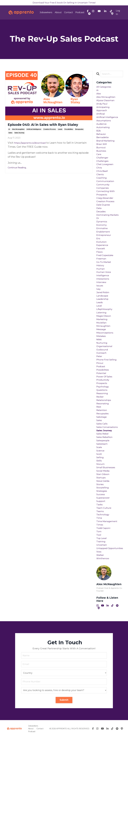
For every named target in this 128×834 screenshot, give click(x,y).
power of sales (105, 433)
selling (100, 529)
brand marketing (106, 152)
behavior (101, 144)
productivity (104, 437)
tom (99, 617)
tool (99, 621)
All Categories (104, 88)
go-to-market (104, 296)
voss (99, 645)
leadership (103, 340)
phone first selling (108, 413)
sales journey (19, 140)
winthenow (103, 653)
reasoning (103, 453)
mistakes (102, 384)
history (100, 300)
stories (100, 561)
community (103, 204)
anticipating (104, 112)
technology (103, 597)
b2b (98, 140)
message (101, 376)
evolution (102, 272)
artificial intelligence (34, 137)
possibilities (68, 137)
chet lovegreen (106, 180)
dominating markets (109, 240)
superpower (104, 577)
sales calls (102, 489)
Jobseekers (46, 13)
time (99, 601)
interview (102, 320)
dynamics (102, 248)
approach (102, 116)
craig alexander (106, 220)
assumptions (104, 128)
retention (102, 473)
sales (10, 140)
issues (100, 324)
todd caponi (104, 613)
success (101, 573)
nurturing (102, 393)
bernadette (103, 148)
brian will (102, 156)
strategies (102, 569)
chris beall (102, 188)
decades (101, 236)
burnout (101, 160)
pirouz (100, 417)
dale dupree (104, 228)
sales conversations (108, 493)
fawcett (101, 280)
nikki (99, 388)
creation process (49, 137)
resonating (103, 465)
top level (102, 625)
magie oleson (104, 360)
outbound (102, 401)
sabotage (102, 481)
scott (99, 525)
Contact (68, 13)
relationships (104, 461)
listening (102, 356)
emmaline (102, 256)
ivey (98, 328)
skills (99, 533)
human (101, 304)
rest (99, 469)
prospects (102, 441)
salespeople (103, 509)
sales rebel (103, 501)
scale (99, 517)
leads (60, 137)
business (102, 164)
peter (99, 409)
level (99, 348)
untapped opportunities (105, 639)
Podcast (79, 13)
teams (100, 593)
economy (102, 252)
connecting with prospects (107, 214)
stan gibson (103, 549)
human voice (104, 308)
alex (99, 96)
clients (100, 192)
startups (101, 553)
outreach (102, 405)
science (101, 521)
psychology (103, 445)
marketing (102, 364)
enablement (104, 260)
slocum (101, 537)
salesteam (102, 513)
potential (102, 429)
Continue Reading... (17, 175)
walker (100, 649)
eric (98, 268)
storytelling (103, 565)
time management (108, 605)
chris (99, 184)
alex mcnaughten (18, 137)
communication (106, 200)
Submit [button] (64, 796)
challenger (103, 172)
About (58, 13)
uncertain (102, 633)
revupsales (79, 137)
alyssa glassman (106, 104)
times (100, 609)
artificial (101, 120)
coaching (102, 196)
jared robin (103, 332)
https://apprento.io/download (32, 150)
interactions (103, 316)
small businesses (107, 541)
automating (104, 136)
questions (102, 449)
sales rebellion (105, 505)
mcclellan (102, 368)
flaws (100, 284)
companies (103, 208)
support (101, 581)
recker (100, 457)
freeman (102, 292)
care (99, 168)
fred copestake (106, 288)
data (99, 232)
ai (9, 137)
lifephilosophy (105, 352)
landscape (103, 336)
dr (98, 244)
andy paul (102, 108)
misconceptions (106, 380)
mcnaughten (104, 372)
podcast (101, 421)
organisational (105, 397)
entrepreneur (104, 264)
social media (104, 545)
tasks (99, 585)
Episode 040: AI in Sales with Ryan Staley (48, 128)
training (101, 629)
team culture (104, 589)
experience (103, 276)
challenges (103, 176)
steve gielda (104, 557)
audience (102, 132)
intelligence (103, 312)
